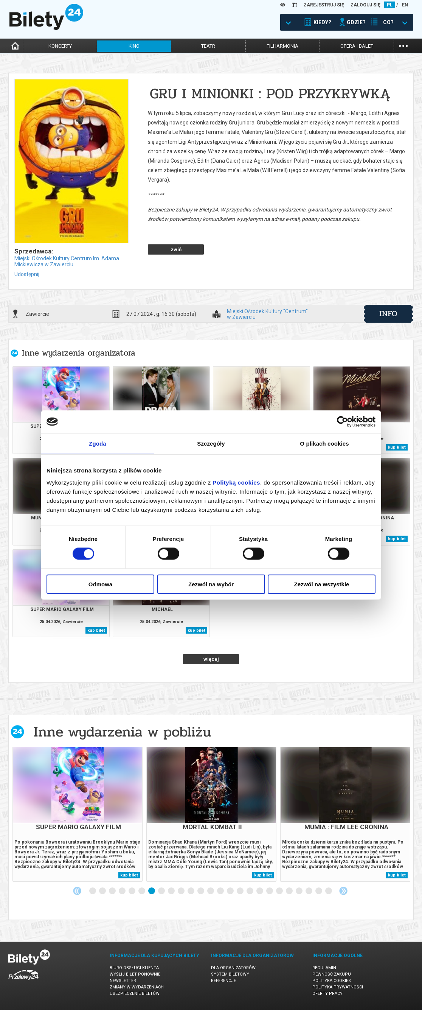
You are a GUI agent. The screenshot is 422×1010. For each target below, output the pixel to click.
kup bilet (397, 447)
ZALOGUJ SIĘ (365, 5)
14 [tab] (221, 891)
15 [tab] (230, 891)
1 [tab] (93, 891)
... (403, 45)
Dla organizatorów (233, 967)
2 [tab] (103, 891)
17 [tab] (250, 891)
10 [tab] (181, 891)
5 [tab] (132, 891)
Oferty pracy (327, 993)
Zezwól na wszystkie (321, 584)
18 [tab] (260, 891)
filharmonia (282, 46)
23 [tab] (309, 891)
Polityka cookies (331, 980)
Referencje (223, 980)
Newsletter (123, 980)
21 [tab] (289, 891)
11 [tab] (191, 891)
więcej (211, 659)
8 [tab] (162, 891)
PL (390, 5)
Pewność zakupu (331, 974)
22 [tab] (299, 891)
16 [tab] (240, 891)
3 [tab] (112, 891)
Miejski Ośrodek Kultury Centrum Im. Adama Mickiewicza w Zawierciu (66, 261)
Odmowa (100, 584)
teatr (208, 46)
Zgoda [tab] (97, 443)
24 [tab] (319, 891)
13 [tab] (211, 891)
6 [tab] (142, 891)
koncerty (60, 46)
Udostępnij (26, 274)
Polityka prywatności (337, 987)
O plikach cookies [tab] (324, 443)
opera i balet (356, 46)
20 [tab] (280, 891)
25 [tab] (329, 891)
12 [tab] (201, 891)
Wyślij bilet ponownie (135, 974)
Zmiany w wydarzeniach (137, 987)
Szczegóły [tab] (211, 443)
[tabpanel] (77, 814)
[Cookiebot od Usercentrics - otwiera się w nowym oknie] (342, 421)
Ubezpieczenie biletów (135, 993)
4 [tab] (122, 891)
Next (343, 891)
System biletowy (230, 974)
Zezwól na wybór (211, 584)
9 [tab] (171, 891)
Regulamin (324, 967)
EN (405, 5)
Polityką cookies (236, 482)
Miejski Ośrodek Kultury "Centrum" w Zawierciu (267, 314)
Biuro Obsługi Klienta (134, 967)
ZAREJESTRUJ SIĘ (324, 5)
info (388, 313)
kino (134, 46)
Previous (77, 891)
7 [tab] (152, 891)
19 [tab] (270, 891)
